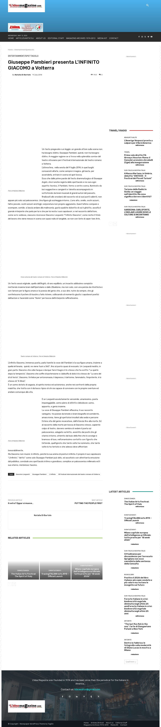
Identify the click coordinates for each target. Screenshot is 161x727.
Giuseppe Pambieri (39, 474)
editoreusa (139, 145)
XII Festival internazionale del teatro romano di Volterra (79, 474)
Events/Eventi (55, 570)
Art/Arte (128, 621)
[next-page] (14, 584)
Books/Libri (129, 574)
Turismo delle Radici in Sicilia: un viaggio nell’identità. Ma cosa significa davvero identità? (137, 193)
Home (10, 50)
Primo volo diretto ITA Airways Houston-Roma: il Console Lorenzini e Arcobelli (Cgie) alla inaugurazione (138, 159)
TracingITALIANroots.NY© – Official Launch (55, 575)
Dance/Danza (23, 570)
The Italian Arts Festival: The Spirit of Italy (23, 575)
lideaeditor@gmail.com (87, 689)
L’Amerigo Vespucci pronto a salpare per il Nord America (138, 141)
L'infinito (52, 474)
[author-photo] (129, 145)
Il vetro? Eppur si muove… (20, 503)
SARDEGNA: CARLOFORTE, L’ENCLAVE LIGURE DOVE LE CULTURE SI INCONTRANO (137, 212)
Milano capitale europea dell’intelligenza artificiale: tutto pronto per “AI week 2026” (87, 573)
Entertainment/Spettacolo (24, 50)
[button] (147, 5)
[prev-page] (9, 584)
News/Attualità (130, 137)
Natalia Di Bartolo (23, 75)
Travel (127, 152)
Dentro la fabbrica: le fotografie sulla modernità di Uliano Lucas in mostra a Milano (137, 646)
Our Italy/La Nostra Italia (134, 170)
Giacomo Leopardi (23, 474)
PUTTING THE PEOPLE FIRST (88, 503)
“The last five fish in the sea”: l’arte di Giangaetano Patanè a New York (137, 626)
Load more (131, 662)
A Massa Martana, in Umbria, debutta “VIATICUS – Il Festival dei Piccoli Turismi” (138, 176)
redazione (133, 200)
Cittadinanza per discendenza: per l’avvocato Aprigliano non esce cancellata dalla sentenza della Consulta (138, 559)
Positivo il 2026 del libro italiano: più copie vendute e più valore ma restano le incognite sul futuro (138, 581)
